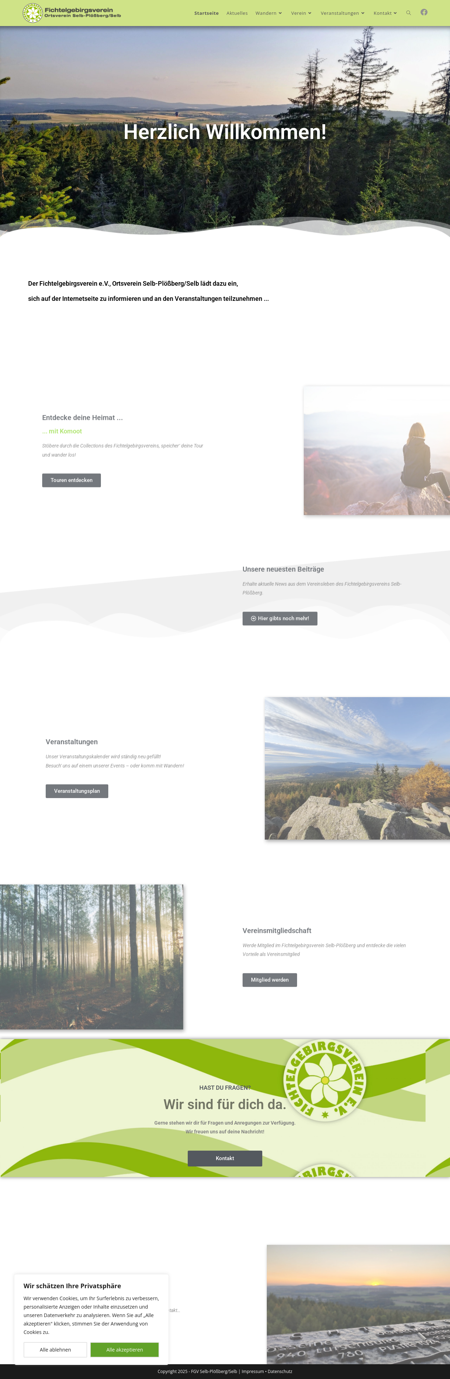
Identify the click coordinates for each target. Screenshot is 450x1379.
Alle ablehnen (55, 1349)
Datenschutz (280, 1371)
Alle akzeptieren (125, 1349)
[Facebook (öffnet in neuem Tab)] (424, 12)
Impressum (253, 1371)
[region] (91, 1319)
